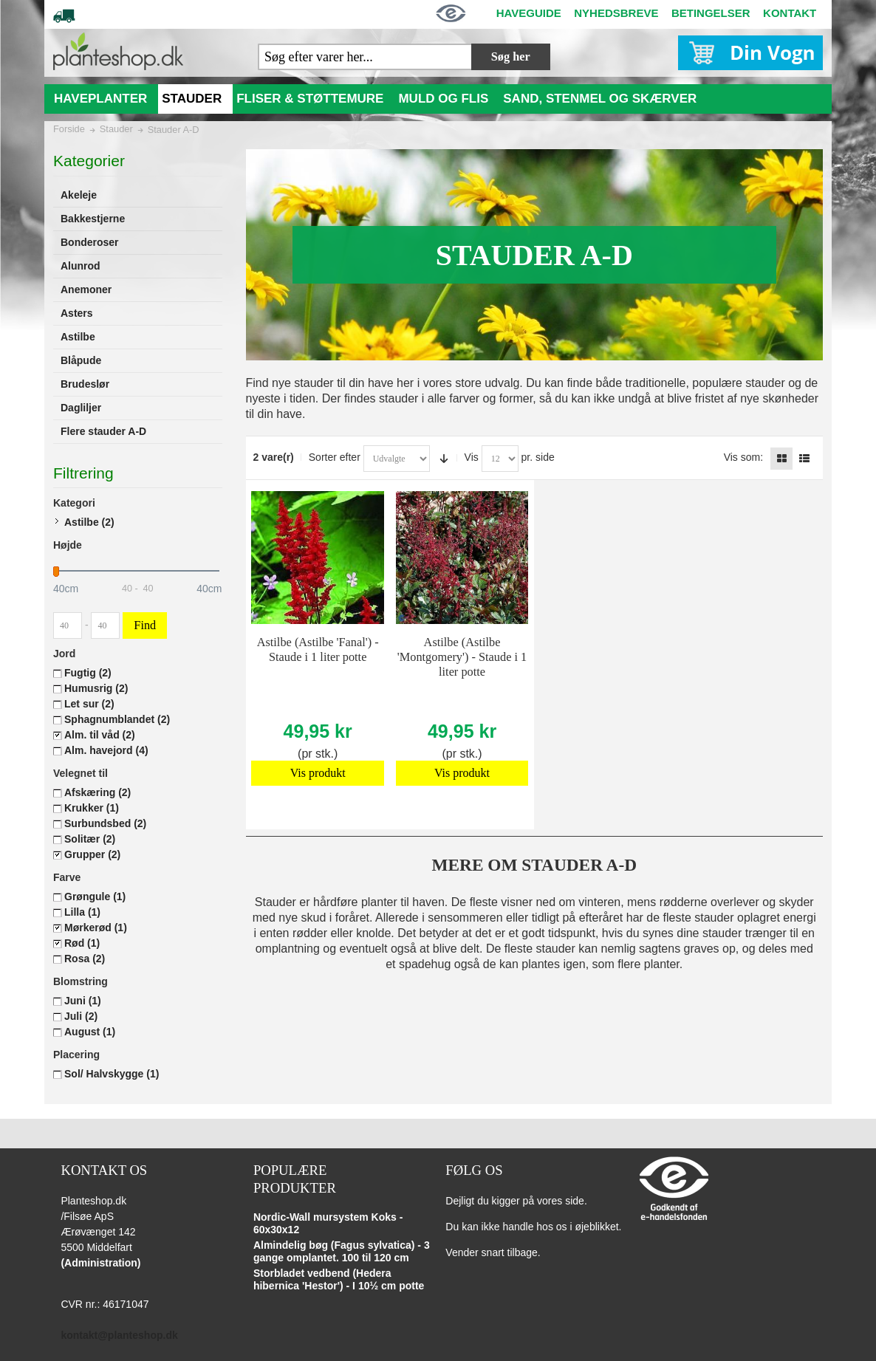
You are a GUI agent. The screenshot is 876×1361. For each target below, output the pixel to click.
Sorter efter (334, 457)
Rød (82, 943)
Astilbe (89, 522)
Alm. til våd (99, 735)
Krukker (91, 808)
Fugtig (88, 673)
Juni (82, 1001)
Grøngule (95, 896)
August (89, 1032)
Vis (472, 457)
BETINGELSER (710, 13)
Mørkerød (95, 927)
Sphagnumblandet (117, 719)
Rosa (84, 958)
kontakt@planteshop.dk (119, 1335)
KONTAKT (789, 13)
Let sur (89, 704)
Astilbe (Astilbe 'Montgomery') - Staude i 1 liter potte (462, 657)
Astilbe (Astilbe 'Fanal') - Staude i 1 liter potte (318, 649)
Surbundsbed (105, 823)
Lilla (82, 912)
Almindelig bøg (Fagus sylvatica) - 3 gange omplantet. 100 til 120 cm (341, 1251)
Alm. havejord (106, 750)
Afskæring (97, 792)
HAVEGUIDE (528, 13)
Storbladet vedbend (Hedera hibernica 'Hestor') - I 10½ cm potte (339, 1279)
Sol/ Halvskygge (111, 1074)
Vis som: (743, 457)
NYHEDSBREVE (616, 13)
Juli (80, 1016)
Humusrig (96, 688)
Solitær (89, 839)
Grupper (92, 854)
